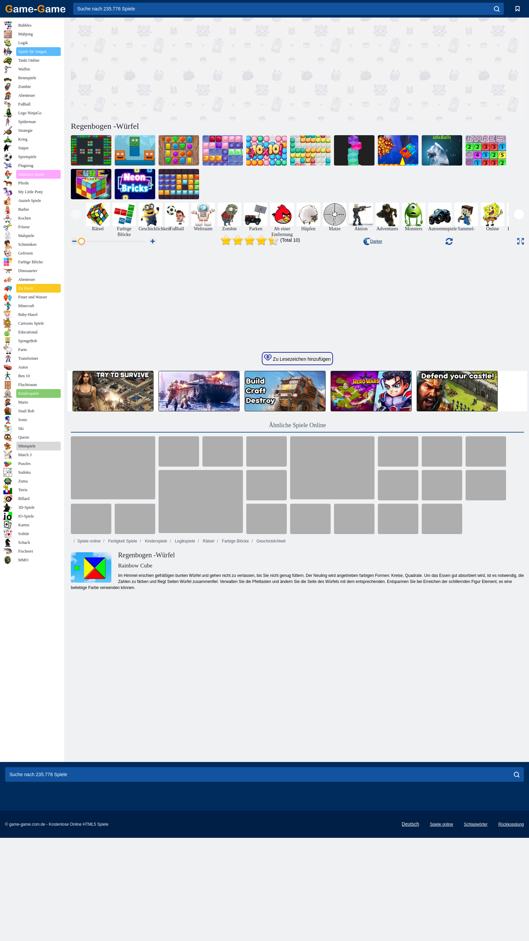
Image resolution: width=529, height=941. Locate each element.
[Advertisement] (184, 68)
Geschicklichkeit (270, 747)
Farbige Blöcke (235, 747)
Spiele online (89, 747)
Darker (372, 241)
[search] (497, 8)
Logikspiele (184, 747)
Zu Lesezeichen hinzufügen (297, 564)
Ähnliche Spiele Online (297, 631)
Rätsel (208, 747)
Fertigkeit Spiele (122, 747)
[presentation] (76, 214)
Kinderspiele (155, 747)
